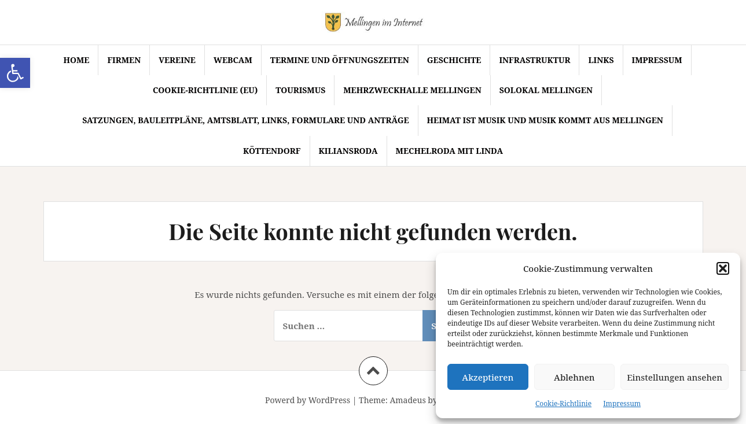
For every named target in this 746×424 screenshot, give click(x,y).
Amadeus (407, 399)
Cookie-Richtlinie (563, 403)
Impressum (622, 403)
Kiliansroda (348, 150)
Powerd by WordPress (307, 399)
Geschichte (454, 59)
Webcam (233, 59)
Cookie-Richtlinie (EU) (205, 89)
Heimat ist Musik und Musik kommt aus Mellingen (545, 120)
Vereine (177, 59)
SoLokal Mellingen (546, 89)
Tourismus (300, 89)
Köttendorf (272, 150)
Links (600, 59)
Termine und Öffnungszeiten (339, 59)
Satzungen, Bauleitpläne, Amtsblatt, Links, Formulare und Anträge (245, 120)
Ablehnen (574, 377)
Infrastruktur (534, 59)
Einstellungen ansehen (674, 377)
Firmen (124, 59)
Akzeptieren (487, 377)
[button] (15, 73)
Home (76, 59)
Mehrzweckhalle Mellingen (412, 89)
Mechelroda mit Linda (449, 150)
